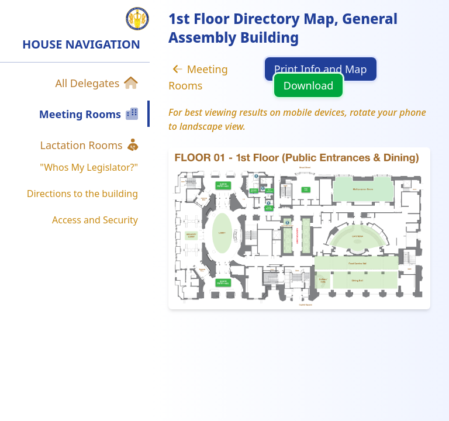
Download (309, 85)
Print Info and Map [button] (320, 69)
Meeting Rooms (198, 77)
